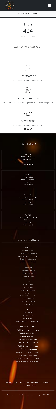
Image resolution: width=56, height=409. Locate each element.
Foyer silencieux (28, 298)
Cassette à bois (28, 273)
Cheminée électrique (28, 262)
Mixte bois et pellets (28, 296)
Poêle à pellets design (28, 333)
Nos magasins (28, 76)
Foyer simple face (28, 290)
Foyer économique (28, 301)
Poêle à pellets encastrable (28, 330)
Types (28, 282)
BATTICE (28, 154)
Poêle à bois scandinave (28, 346)
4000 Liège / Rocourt (28, 179)
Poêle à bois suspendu (28, 349)
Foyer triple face (28, 293)
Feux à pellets (28, 313)
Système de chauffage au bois (28, 358)
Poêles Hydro (28, 304)
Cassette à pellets (28, 270)
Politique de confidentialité (30, 383)
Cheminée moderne (28, 250)
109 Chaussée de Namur (28, 197)
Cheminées (28, 248)
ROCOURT (28, 175)
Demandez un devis (28, 99)
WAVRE (28, 215)
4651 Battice (28, 159)
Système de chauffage (28, 356)
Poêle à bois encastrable (28, 343)
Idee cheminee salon (28, 327)
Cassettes (28, 267)
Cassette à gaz (28, 276)
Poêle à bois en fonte (28, 340)
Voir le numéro (29, 164)
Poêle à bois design (28, 336)
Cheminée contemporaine (28, 256)
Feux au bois (28, 315)
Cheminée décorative (28, 259)
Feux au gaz (28, 318)
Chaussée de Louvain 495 (28, 217)
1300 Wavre (28, 220)
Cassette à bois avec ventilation (28, 352)
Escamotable (28, 284)
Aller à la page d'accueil (26, 47)
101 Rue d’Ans (28, 177)
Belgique (28, 162)
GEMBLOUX (28, 195)
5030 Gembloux (28, 200)
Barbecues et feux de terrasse (28, 321)
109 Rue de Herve (28, 157)
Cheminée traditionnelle (28, 253)
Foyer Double (28, 287)
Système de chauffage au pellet (28, 361)
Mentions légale (11, 383)
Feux (28, 310)
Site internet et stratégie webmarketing (28, 395)
